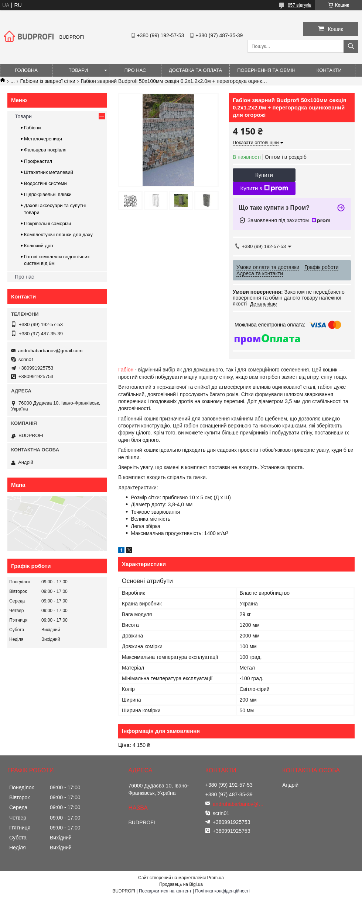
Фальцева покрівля (45, 150)
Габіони (32, 127)
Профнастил (38, 161)
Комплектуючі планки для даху (58, 234)
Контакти (329, 70)
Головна (26, 70)
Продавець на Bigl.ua (181, 884)
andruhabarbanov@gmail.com (50, 350)
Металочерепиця (43, 138)
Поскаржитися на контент (165, 891)
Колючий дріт (39, 245)
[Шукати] (351, 46)
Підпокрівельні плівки (48, 194)
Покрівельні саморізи (47, 223)
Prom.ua (215, 877)
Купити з (264, 188)
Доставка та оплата (195, 70)
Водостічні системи (45, 183)
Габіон (125, 370)
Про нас (135, 70)
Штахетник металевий (48, 172)
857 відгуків (299, 5)
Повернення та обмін (266, 70)
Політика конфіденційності (222, 891)
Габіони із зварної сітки (47, 81)
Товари (78, 70)
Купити (264, 175)
